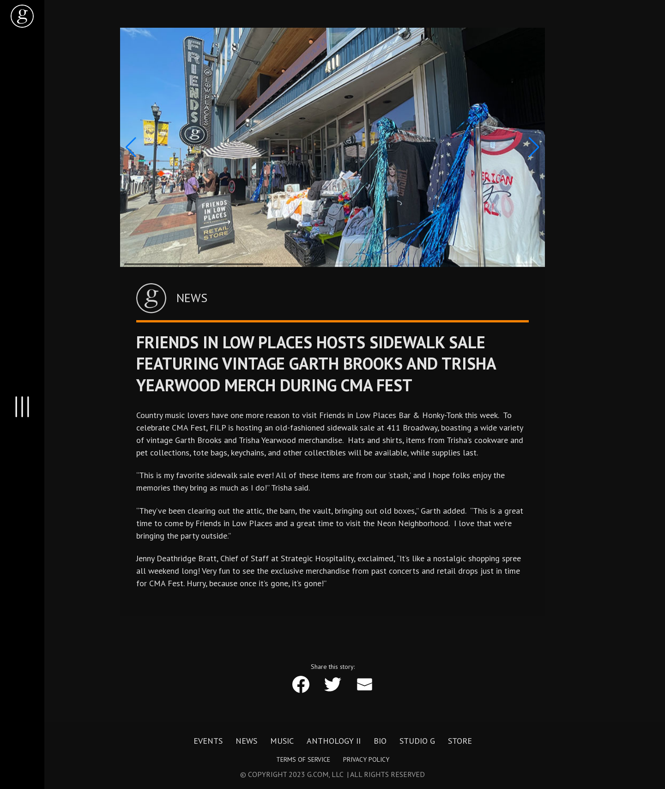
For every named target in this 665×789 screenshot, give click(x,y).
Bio (380, 741)
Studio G (417, 741)
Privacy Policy (366, 759)
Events (208, 741)
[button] (131, 147)
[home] (22, 16)
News (246, 741)
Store (460, 741)
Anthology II (334, 741)
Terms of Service (303, 759)
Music (282, 741)
